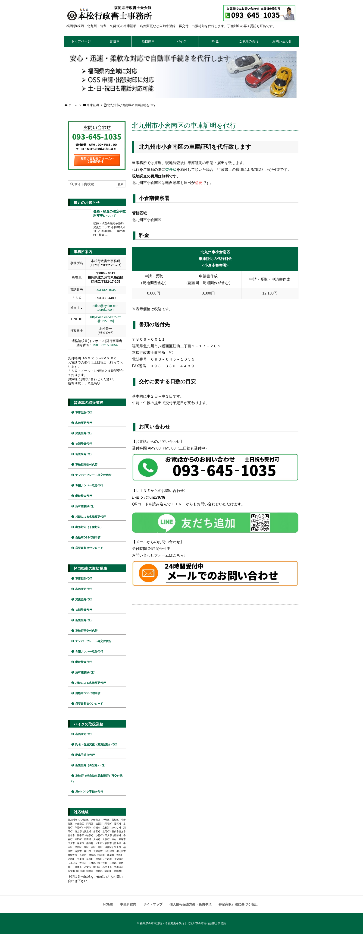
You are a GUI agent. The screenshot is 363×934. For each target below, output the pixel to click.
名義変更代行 (83, 422)
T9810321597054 (105, 345)
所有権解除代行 (85, 506)
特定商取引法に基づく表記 (238, 904)
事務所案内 (128, 904)
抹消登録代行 (83, 443)
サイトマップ (153, 904)
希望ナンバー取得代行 (89, 485)
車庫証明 (93, 105)
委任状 (170, 169)
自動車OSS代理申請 (87, 537)
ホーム (73, 105)
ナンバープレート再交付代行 (93, 475)
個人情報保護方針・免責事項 (190, 904)
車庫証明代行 (83, 412)
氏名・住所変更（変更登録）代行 (96, 744)
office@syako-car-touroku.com (106, 307)
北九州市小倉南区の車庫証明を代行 (131, 105)
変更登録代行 (83, 433)
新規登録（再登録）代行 (90, 765)
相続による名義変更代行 (90, 516)
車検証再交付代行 (86, 464)
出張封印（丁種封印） (89, 527)
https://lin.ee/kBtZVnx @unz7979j (105, 319)
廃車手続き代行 (85, 755)
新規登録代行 (83, 454)
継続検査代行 (83, 495)
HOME (108, 904)
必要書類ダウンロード (89, 548)
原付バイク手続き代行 (89, 791)
